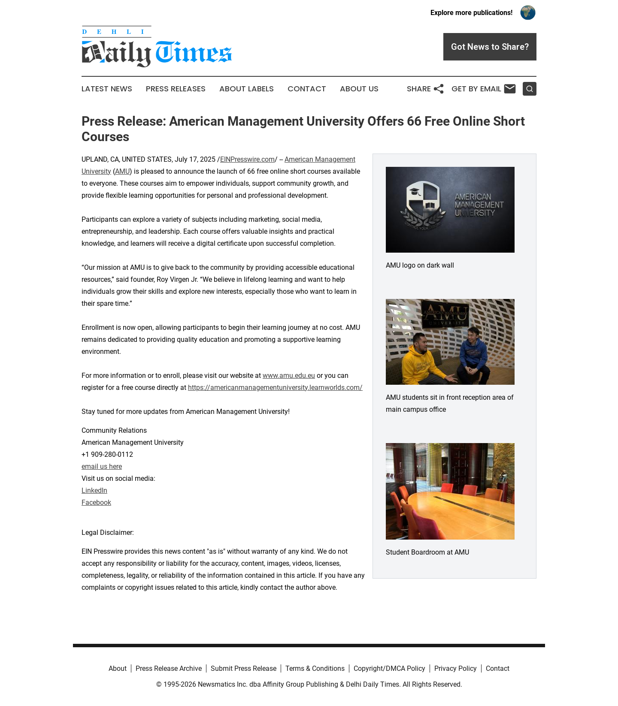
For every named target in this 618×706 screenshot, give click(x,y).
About (118, 668)
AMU (122, 171)
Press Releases (176, 89)
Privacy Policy (455, 668)
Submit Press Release (243, 668)
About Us (359, 89)
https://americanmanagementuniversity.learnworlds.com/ (275, 387)
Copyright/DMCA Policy (389, 668)
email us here (102, 466)
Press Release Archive (169, 668)
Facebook (96, 502)
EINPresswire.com (247, 159)
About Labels (246, 89)
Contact (307, 89)
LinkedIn (94, 490)
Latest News (107, 89)
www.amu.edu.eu (289, 375)
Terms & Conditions (315, 668)
